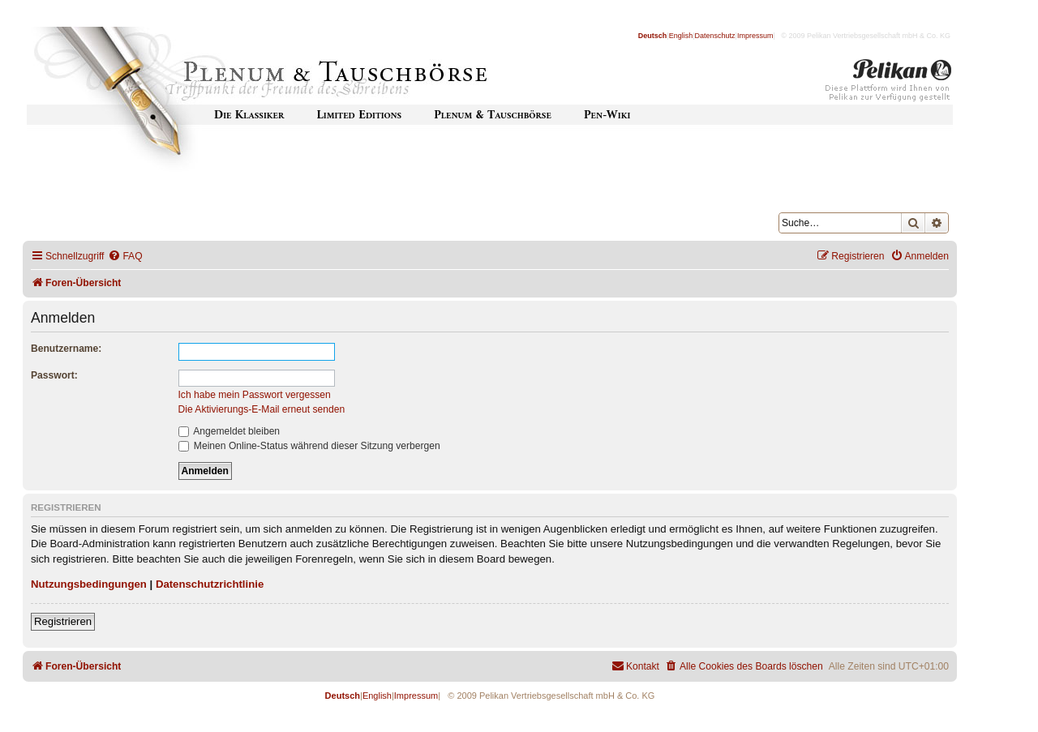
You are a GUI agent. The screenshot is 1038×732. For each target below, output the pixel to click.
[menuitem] (125, 257)
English (681, 36)
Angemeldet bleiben (229, 431)
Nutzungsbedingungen (89, 584)
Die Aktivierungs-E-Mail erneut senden (261, 409)
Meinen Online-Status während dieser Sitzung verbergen (309, 446)
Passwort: (54, 375)
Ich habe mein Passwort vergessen (254, 394)
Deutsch (652, 36)
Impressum (755, 36)
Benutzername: (66, 348)
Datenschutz (715, 36)
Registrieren (63, 621)
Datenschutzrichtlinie (210, 584)
